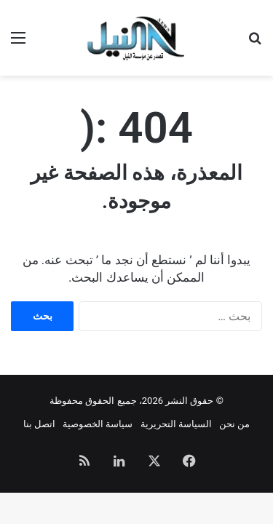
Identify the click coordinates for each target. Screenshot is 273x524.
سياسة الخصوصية (97, 423)
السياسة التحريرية (176, 423)
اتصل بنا (39, 423)
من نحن (234, 423)
